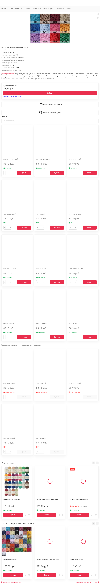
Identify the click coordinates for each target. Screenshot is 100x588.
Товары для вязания (16, 9)
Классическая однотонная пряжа (43, 9)
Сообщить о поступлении (12, 96)
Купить (24, 173)
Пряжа (28, 9)
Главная (4, 9)
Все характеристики (7, 73)
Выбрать (50, 93)
